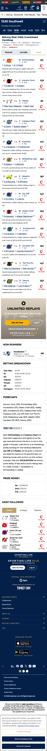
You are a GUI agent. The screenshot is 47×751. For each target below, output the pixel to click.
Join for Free (17, 322)
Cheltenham (6, 600)
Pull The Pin (28, 263)
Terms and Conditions (11, 677)
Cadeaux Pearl (28, 121)
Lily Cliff (25, 194)
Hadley (25, 101)
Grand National (7, 608)
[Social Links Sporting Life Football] (27, 671)
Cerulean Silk (28, 246)
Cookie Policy (8, 692)
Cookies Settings (23, 732)
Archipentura (29, 228)
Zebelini (26, 176)
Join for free (17, 567)
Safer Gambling (27, 704)
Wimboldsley (28, 60)
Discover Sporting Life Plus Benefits (23, 329)
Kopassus (26, 141)
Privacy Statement (10, 685)
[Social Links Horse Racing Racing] (23, 671)
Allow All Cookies (23, 747)
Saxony (26, 280)
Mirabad (13, 523)
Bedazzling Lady (29, 159)
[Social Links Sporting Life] (20, 671)
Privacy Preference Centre (12, 688)
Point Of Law (15, 530)
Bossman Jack (16, 538)
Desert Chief (28, 211)
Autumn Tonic (28, 80)
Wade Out (14, 516)
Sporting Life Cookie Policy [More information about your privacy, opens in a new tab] (28, 726)
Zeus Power (15, 545)
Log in (36, 322)
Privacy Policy (8, 681)
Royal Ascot (6, 604)
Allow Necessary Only (23, 740)
